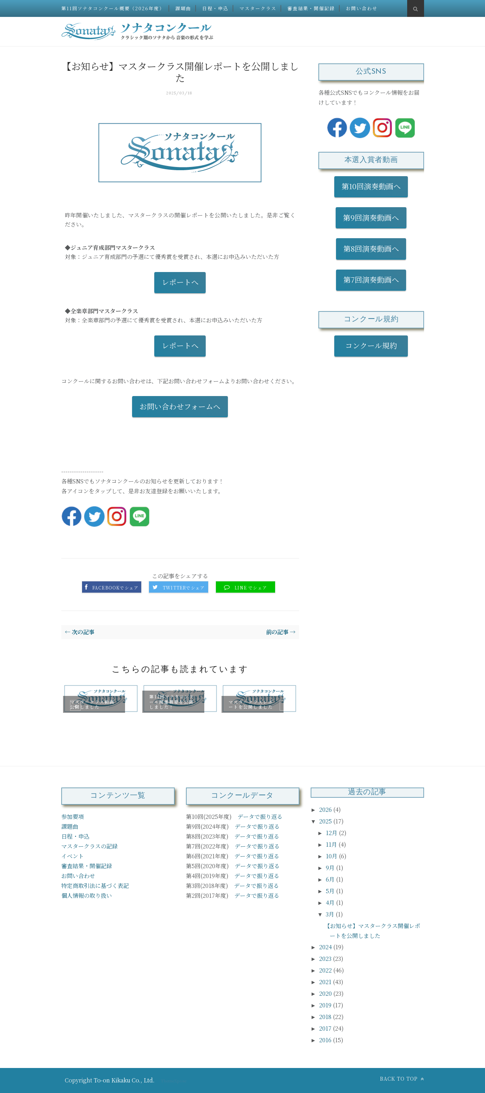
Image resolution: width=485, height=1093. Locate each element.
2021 (326, 982)
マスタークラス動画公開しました (92, 703)
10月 (332, 856)
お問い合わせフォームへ (179, 406)
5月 (331, 891)
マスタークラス (258, 8)
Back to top (402, 1078)
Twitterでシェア (184, 588)
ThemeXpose (173, 1080)
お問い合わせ (362, 8)
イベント (72, 856)
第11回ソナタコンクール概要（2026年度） (112, 8)
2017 (326, 1028)
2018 (326, 1017)
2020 (326, 993)
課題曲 (183, 8)
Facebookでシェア (115, 588)
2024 (326, 947)
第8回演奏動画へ (371, 248)
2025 (326, 821)
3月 (331, 914)
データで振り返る (259, 817)
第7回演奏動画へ (371, 279)
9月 (331, 868)
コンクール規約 (374, 345)
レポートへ (180, 282)
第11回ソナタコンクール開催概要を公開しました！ (171, 701)
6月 (331, 879)
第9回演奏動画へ (371, 217)
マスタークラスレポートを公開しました (251, 703)
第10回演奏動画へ (371, 186)
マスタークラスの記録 (89, 846)
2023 (326, 959)
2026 (326, 809)
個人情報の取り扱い (86, 895)
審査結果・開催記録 (311, 8)
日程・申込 (215, 8)
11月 (332, 844)
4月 (331, 903)
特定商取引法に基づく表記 (95, 886)
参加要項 (72, 817)
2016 (326, 1040)
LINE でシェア (251, 588)
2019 (326, 1005)
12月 (332, 833)
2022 (326, 970)
